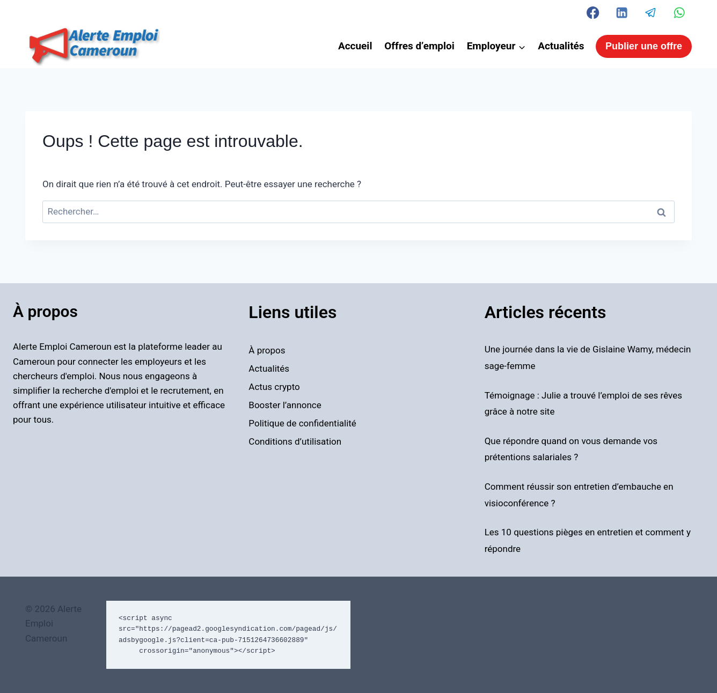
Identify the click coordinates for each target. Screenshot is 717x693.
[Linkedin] (621, 12)
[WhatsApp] (679, 12)
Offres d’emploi (419, 46)
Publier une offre (643, 46)
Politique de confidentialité (302, 423)
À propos (266, 350)
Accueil (355, 46)
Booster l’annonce (284, 405)
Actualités (561, 46)
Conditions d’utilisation (294, 441)
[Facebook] (593, 12)
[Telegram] (650, 12)
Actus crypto (273, 386)
